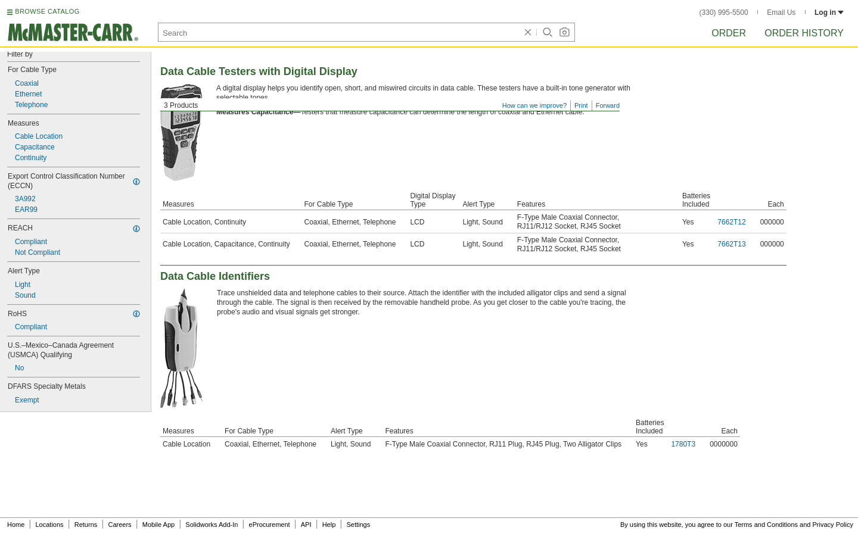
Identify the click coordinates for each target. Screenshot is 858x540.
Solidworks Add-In (211, 524)
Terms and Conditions (766, 524)
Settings (358, 524)
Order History (804, 33)
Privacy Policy (833, 524)
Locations (50, 524)
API (306, 524)
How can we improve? (534, 105)
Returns (86, 524)
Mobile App (158, 524)
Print (581, 105)
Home (15, 524)
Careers (119, 524)
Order (728, 33)
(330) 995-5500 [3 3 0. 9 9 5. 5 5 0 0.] (724, 12)
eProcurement (269, 524)
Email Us (781, 12)
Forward (608, 105)
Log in (829, 12)
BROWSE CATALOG (47, 11)
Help (329, 524)
